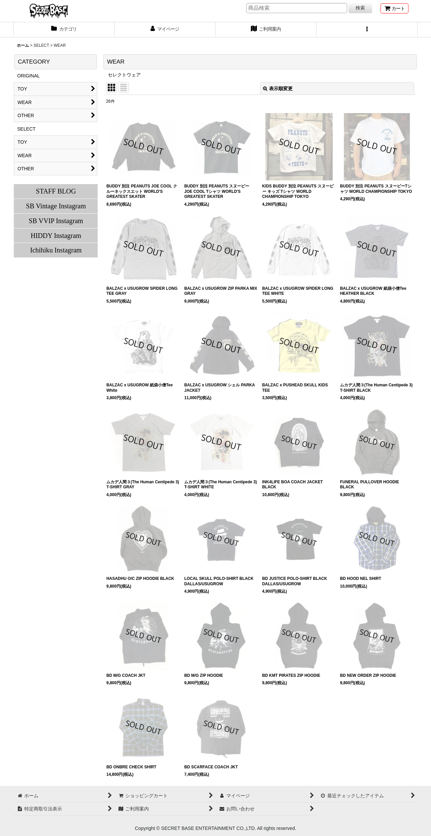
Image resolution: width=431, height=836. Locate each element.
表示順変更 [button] (278, 88)
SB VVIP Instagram (56, 220)
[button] (367, 29)
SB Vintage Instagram (56, 206)
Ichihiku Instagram (55, 250)
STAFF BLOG (56, 191)
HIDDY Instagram (56, 235)
